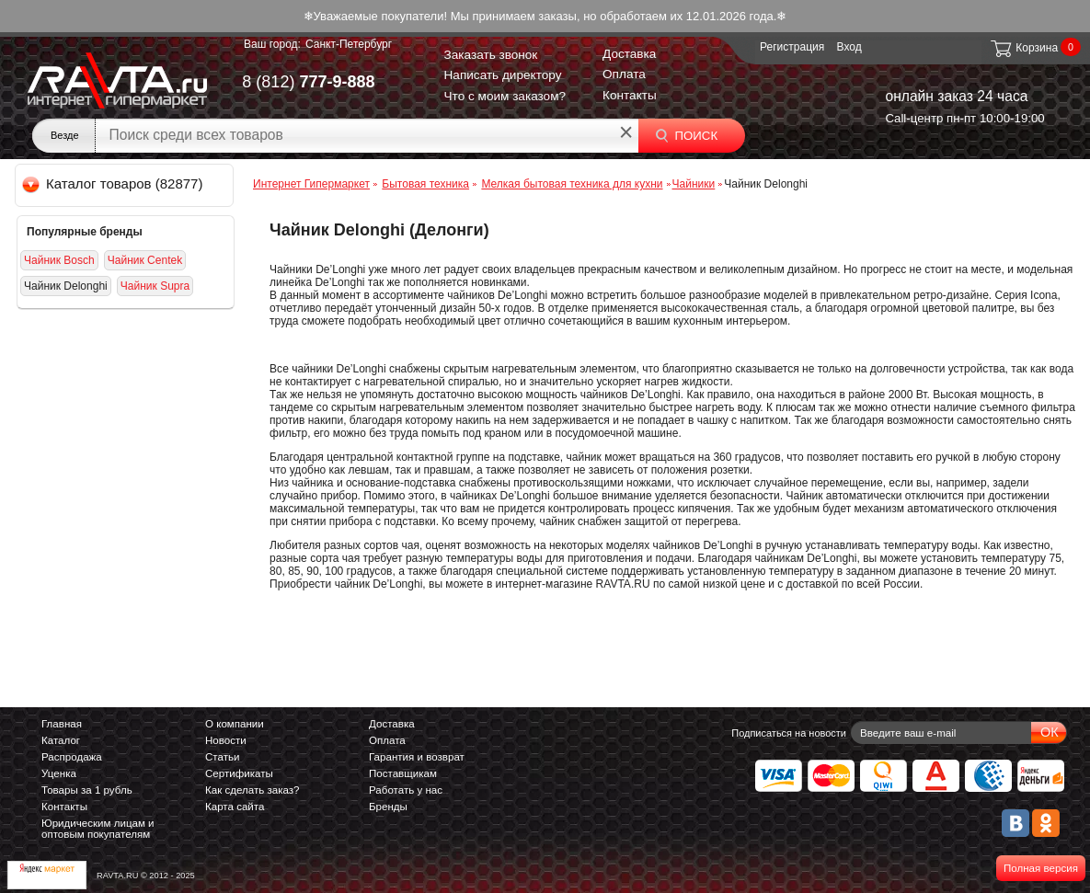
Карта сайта (234, 806)
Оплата (624, 74)
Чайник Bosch (59, 260)
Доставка (629, 54)
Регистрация (792, 46)
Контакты (629, 95)
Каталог (60, 740)
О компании (234, 723)
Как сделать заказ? (252, 790)
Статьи (222, 756)
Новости (226, 740)
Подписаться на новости (788, 732)
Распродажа (71, 756)
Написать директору (503, 75)
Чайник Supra (154, 286)
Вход (849, 46)
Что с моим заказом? (505, 96)
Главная (61, 723)
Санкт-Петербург (348, 44)
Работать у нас (405, 790)
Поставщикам (403, 773)
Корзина (1023, 47)
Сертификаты (239, 773)
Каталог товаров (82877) (113, 183)
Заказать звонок (491, 55)
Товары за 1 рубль (86, 790)
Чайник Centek (145, 260)
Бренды (388, 806)
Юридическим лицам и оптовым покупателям (98, 829)
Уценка (58, 773)
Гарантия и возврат (417, 756)
